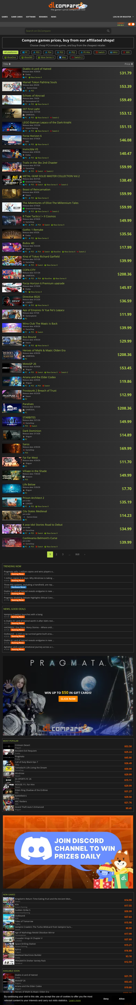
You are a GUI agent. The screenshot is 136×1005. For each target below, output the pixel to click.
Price (129, 64)
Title (6, 64)
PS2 (72, 52)
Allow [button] (121, 999)
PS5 (36, 52)
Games (5, 17)
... (69, 554)
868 (77, 554)
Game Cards (17, 17)
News (53, 17)
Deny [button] (106, 999)
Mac (62, 57)
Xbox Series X (46, 57)
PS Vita (85, 52)
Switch (100, 52)
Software (31, 17)
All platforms (10, 52)
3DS (126, 52)
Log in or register (122, 17)
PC (25, 52)
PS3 (60, 52)
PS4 (48, 52)
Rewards (43, 17)
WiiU (114, 52)
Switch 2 (77, 57)
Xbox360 (26, 57)
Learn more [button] (75, 1000)
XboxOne (10, 57)
